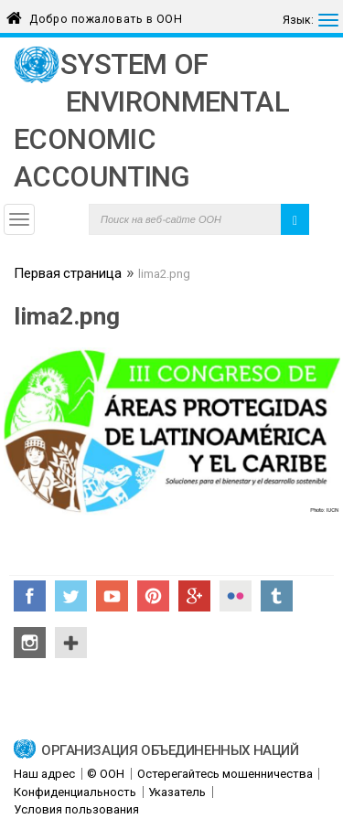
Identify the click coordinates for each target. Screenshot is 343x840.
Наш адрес (44, 774)
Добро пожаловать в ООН (105, 16)
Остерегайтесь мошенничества (225, 774)
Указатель (177, 792)
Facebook (30, 595)
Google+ (194, 595)
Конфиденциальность (75, 792)
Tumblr (277, 595)
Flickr (236, 595)
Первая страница (68, 275)
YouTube (112, 595)
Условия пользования (76, 809)
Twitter (71, 595)
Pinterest (153, 595)
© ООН (105, 774)
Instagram (30, 642)
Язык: (298, 20)
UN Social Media (71, 642)
